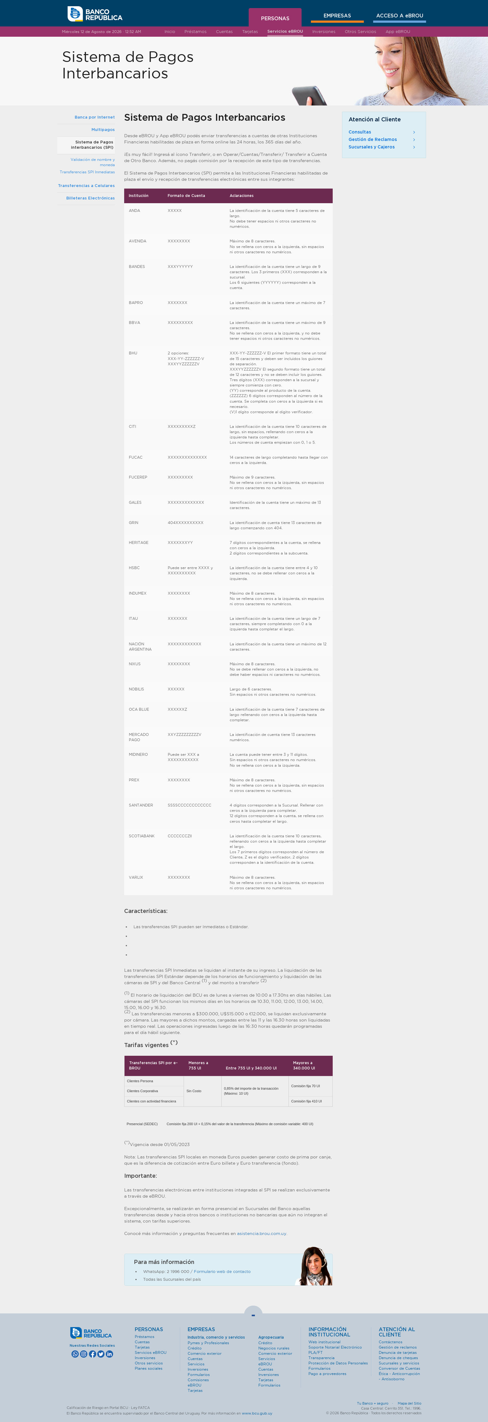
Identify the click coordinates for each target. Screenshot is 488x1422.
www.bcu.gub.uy (257, 1413)
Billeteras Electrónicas (90, 198)
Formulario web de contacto (222, 1271)
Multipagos (103, 130)
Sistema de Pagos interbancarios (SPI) (92, 145)
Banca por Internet (95, 117)
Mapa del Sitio (409, 1403)
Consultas (382, 132)
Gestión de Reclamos (382, 140)
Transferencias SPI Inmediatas (87, 172)
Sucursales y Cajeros (382, 147)
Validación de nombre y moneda (93, 162)
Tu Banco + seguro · (377, 1403)
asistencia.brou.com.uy (261, 1233)
